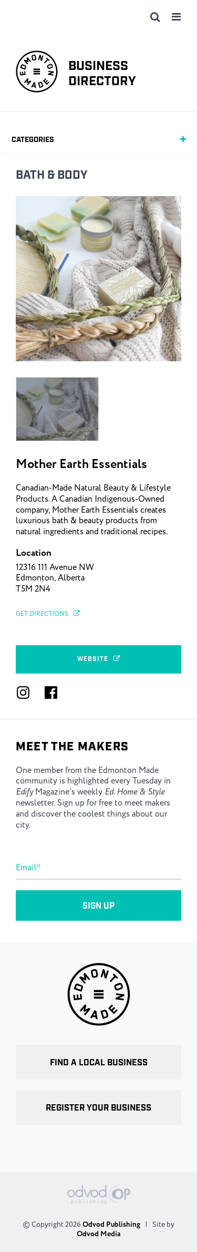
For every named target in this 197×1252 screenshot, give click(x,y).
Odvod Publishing (111, 1224)
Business (102, 74)
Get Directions (48, 613)
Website (98, 659)
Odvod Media (98, 1234)
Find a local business (99, 1062)
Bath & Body (51, 175)
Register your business (98, 1108)
